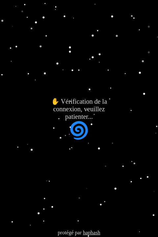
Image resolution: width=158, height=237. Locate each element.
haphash (91, 232)
